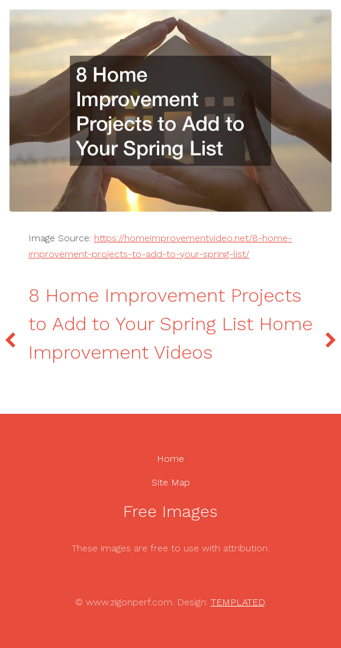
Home (170, 458)
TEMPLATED (238, 602)
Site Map (171, 482)
